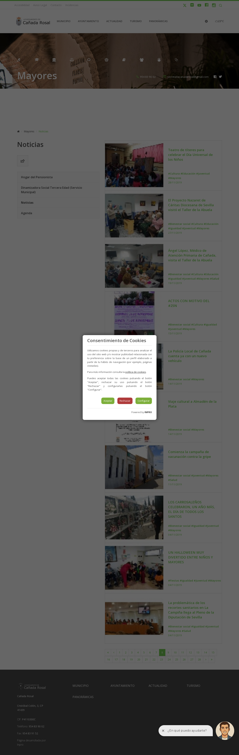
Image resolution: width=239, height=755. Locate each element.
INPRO (148, 412)
